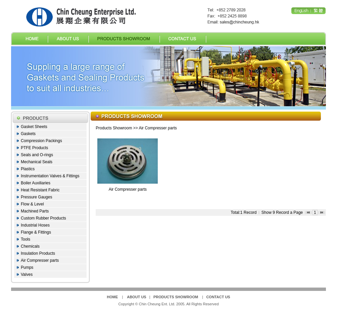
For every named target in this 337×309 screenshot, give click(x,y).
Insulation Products (38, 253)
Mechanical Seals (36, 162)
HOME (112, 297)
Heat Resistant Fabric (40, 190)
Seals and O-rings (37, 154)
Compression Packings (41, 140)
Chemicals (30, 246)
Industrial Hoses (35, 225)
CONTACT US (218, 297)
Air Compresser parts (40, 260)
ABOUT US (136, 297)
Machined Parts (35, 211)
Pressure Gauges (36, 197)
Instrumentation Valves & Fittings (50, 176)
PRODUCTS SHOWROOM (175, 297)
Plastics (28, 169)
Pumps (27, 267)
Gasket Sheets (34, 126)
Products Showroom (114, 128)
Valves (27, 274)
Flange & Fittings (36, 232)
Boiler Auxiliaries (35, 183)
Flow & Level (32, 204)
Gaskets (28, 133)
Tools (25, 239)
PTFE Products (34, 147)
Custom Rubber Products (43, 218)
